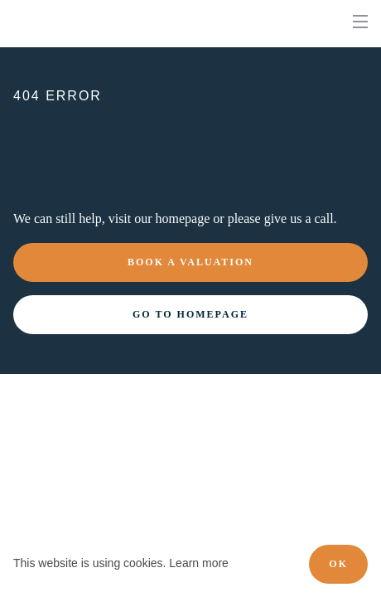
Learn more (199, 563)
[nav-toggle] (360, 21)
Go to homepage (190, 314)
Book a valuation (190, 262)
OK (338, 564)
